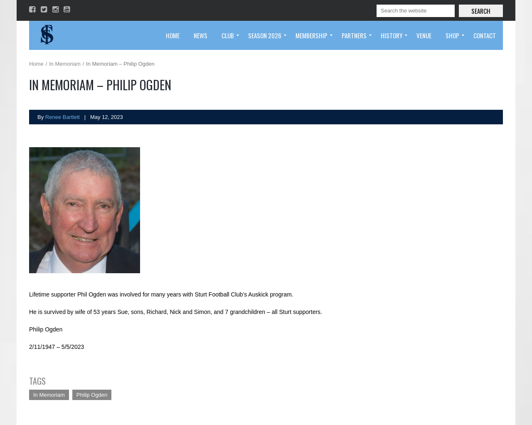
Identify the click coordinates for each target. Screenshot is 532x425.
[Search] (416, 11)
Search (480, 10)
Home (36, 64)
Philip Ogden (91, 395)
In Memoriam (65, 64)
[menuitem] (173, 35)
